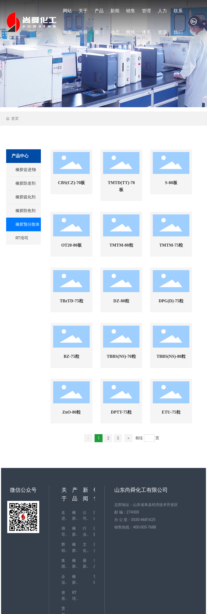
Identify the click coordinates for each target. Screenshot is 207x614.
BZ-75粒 (71, 356)
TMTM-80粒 (121, 245)
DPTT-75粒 (121, 412)
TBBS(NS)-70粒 (121, 356)
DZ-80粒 (121, 301)
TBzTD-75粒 (71, 301)
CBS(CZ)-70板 (71, 182)
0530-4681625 (143, 520)
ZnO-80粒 (71, 412)
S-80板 (171, 182)
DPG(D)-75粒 (171, 301)
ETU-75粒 (171, 412)
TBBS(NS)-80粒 (171, 356)
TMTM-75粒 (171, 245)
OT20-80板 (71, 245)
